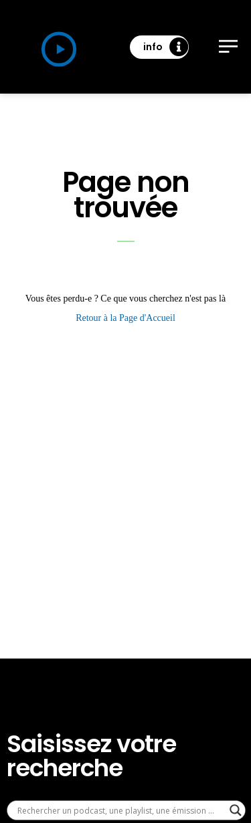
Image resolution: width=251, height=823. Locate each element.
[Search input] (120, 810)
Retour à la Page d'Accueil (125, 318)
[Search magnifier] (235, 810)
